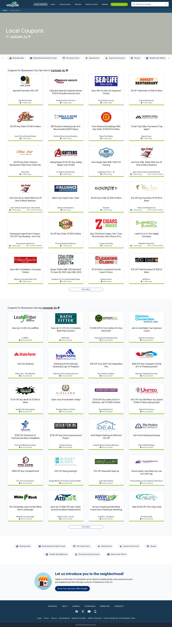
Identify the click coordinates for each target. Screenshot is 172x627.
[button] (91, 4)
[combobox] (150, 4)
